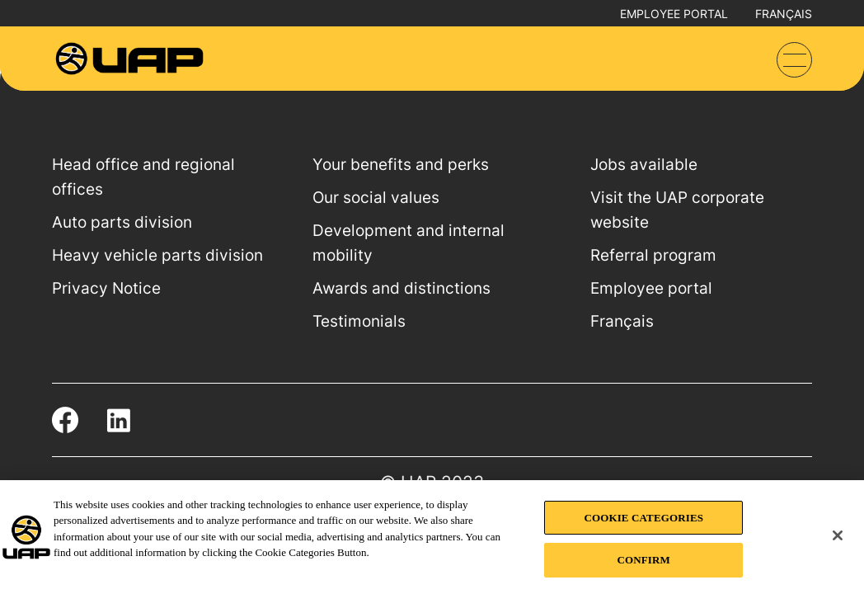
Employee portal (674, 14)
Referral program (653, 255)
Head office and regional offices (143, 177)
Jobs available (643, 164)
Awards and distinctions (401, 288)
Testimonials (359, 321)
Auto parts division (122, 222)
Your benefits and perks (400, 164)
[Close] (837, 535)
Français (783, 14)
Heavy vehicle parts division (157, 255)
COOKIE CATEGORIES (643, 518)
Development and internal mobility (408, 243)
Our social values (375, 197)
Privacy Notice (106, 288)
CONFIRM (643, 560)
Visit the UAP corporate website (677, 210)
